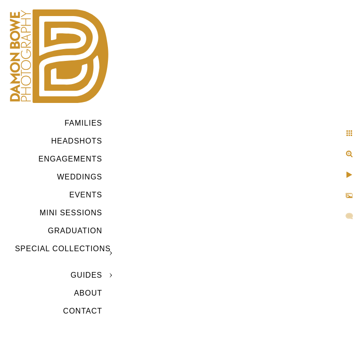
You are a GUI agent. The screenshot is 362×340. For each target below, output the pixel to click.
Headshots (76, 141)
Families (83, 123)
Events (85, 195)
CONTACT (82, 311)
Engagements (70, 159)
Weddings (79, 177)
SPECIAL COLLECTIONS (63, 249)
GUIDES (86, 275)
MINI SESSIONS (71, 213)
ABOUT (88, 293)
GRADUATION (75, 231)
